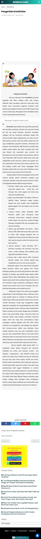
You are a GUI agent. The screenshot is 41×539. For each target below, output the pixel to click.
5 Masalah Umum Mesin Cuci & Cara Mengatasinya (20, 508)
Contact (13, 531)
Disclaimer (32, 531)
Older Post (35, 441)
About (6, 531)
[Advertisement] (20, 38)
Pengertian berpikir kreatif (20, 120)
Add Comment (19, 15)
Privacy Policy (22, 531)
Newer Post (5, 441)
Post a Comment (6, 436)
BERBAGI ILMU (20, 2)
